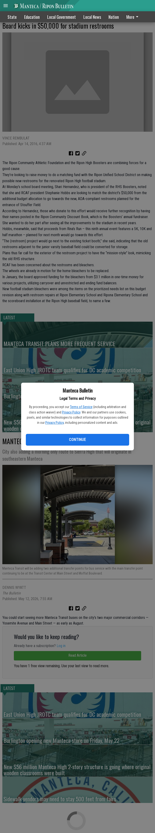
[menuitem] (134, 16)
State (12, 17)
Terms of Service (81, 407)
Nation (113, 17)
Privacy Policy (71, 412)
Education (32, 17)
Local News (92, 17)
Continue (77, 439)
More (133, 17)
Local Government (61, 17)
